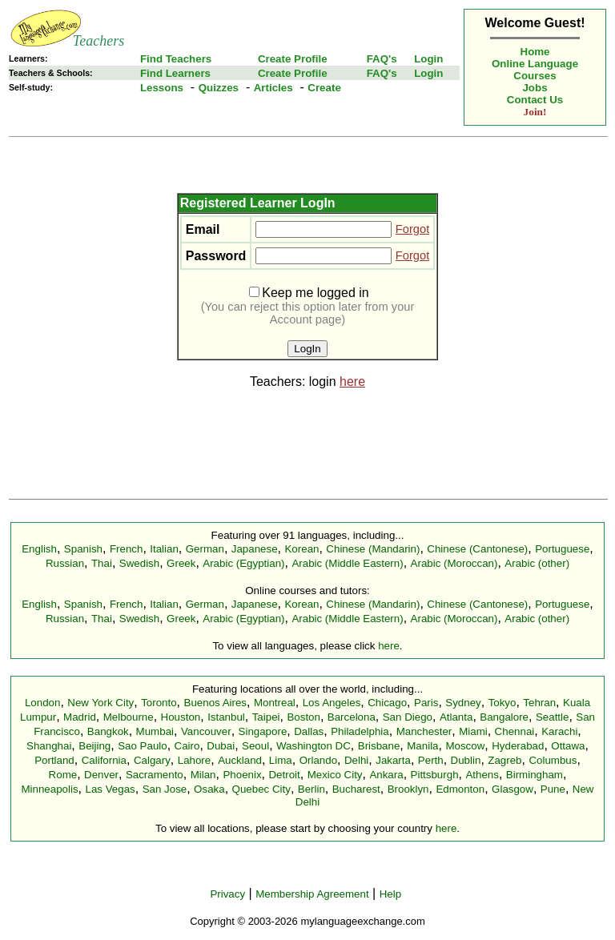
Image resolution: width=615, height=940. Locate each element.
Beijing (94, 746)
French (126, 549)
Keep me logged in (308, 292)
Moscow (464, 746)
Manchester (424, 731)
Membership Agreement (312, 894)
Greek (181, 563)
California (104, 760)
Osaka (209, 789)
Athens (482, 775)
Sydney (462, 703)
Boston (303, 717)
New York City (100, 703)
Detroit (283, 775)
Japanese (254, 549)
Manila (422, 746)
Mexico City (335, 775)
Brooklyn (408, 789)
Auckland (240, 760)
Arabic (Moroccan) (454, 563)
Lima (280, 760)
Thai (101, 563)
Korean (301, 549)
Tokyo (502, 703)
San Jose (165, 789)
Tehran (539, 703)
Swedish (139, 563)
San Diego (407, 717)
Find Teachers (175, 59)
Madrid (79, 717)
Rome (63, 775)
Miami (473, 731)
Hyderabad (518, 746)
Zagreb (504, 760)
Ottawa (568, 746)
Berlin (311, 789)
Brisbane (379, 746)
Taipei (266, 717)
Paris (426, 703)
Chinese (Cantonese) (477, 549)
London (42, 703)
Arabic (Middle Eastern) (347, 563)
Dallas (309, 731)
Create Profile (293, 59)
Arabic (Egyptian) (243, 563)
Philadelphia (360, 731)
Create (324, 88)
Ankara (386, 775)
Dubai (221, 746)
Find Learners (175, 73)
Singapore (263, 731)
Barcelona (352, 717)
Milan (203, 775)
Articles (273, 88)
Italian (164, 549)
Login (428, 59)
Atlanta (456, 717)
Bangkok (108, 731)
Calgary (152, 760)
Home (535, 52)
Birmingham (534, 775)
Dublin (466, 760)
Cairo (187, 746)
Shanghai (48, 746)
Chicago (387, 703)
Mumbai (155, 731)
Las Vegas (110, 789)
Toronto (158, 703)
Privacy (227, 894)
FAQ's (382, 59)
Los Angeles (332, 703)
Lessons (161, 88)
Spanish (83, 549)
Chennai (515, 731)
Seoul (255, 746)
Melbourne (128, 717)
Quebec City (261, 789)
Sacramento (154, 775)
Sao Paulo (142, 746)
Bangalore (504, 717)
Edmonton (460, 789)
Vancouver (206, 731)
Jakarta (393, 760)
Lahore (194, 760)
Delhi (356, 760)
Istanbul (226, 717)
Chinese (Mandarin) (373, 549)
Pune (553, 789)
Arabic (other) (536, 563)
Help (390, 894)
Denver (101, 775)
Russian (65, 563)
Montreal (274, 703)
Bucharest (356, 789)
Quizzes (219, 88)
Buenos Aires (215, 703)
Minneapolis (49, 789)
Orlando (318, 760)
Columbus (553, 760)
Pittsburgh (435, 775)
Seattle (552, 717)
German (205, 549)
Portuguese (562, 549)
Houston (181, 717)
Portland (54, 760)
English (39, 549)
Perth (431, 760)
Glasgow (512, 789)
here (352, 381)
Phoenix (242, 775)
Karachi (559, 731)
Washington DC (313, 746)
